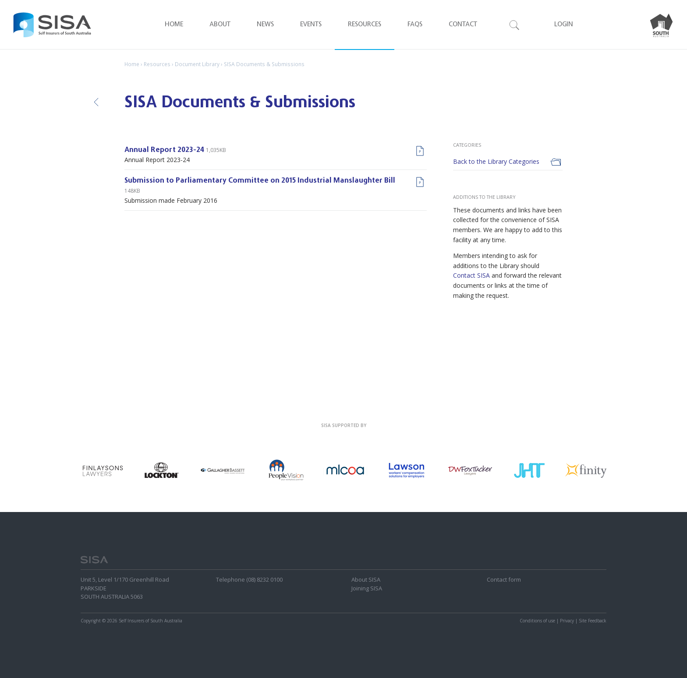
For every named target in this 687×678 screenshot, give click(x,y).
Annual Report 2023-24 (164, 150)
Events (311, 24)
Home (174, 24)
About (219, 24)
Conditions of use (537, 621)
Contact (463, 24)
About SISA (365, 579)
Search (514, 24)
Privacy (567, 621)
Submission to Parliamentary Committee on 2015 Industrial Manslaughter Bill (259, 181)
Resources (364, 24)
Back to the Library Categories (496, 161)
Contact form (504, 579)
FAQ (414, 24)
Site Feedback (592, 621)
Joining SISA (366, 588)
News (265, 24)
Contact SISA (471, 275)
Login (563, 24)
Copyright (91, 621)
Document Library (197, 64)
